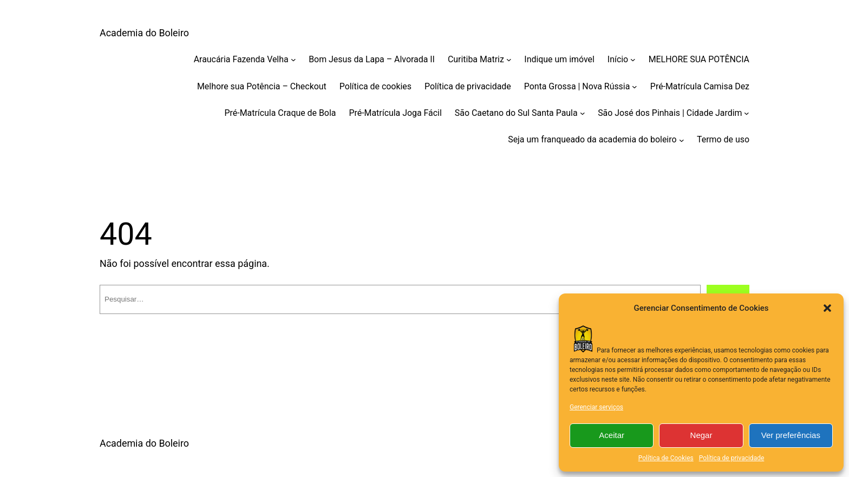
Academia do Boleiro (144, 32)
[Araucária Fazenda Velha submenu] (293, 59)
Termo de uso (723, 139)
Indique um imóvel (559, 59)
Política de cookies (375, 86)
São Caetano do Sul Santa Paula (516, 113)
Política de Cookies (666, 458)
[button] (827, 308)
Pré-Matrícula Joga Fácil (395, 113)
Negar (701, 435)
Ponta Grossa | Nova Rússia (577, 86)
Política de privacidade (732, 458)
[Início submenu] (633, 59)
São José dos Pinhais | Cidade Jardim (670, 113)
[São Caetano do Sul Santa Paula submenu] (582, 113)
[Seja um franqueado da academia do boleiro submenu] (681, 139)
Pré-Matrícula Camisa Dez (699, 86)
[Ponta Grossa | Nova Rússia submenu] (634, 86)
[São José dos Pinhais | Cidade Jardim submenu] (746, 113)
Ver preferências (790, 435)
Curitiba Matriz (476, 59)
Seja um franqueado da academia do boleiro (592, 139)
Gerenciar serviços (596, 407)
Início (618, 59)
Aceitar (611, 435)
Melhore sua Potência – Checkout (261, 86)
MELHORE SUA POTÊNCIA (699, 59)
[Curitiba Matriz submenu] (509, 59)
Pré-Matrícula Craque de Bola (280, 113)
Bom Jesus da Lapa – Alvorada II (372, 59)
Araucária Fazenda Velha (241, 59)
